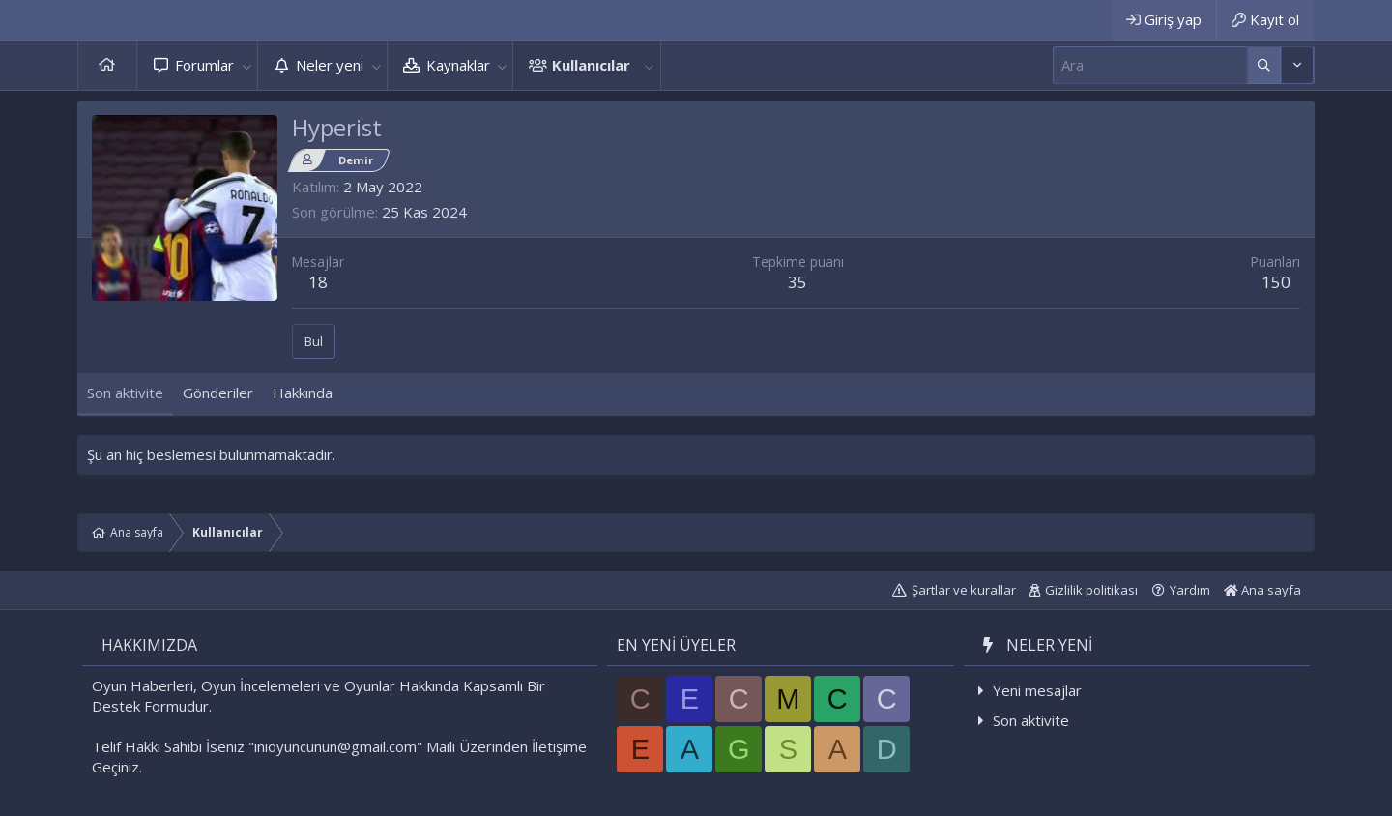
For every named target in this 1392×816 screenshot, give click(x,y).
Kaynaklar (458, 64)
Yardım (1190, 589)
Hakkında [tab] (303, 392)
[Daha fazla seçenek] (1264, 65)
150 (1276, 282)
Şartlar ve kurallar (964, 589)
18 (318, 282)
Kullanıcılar (591, 64)
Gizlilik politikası (1091, 589)
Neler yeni (329, 64)
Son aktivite (1031, 720)
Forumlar (204, 64)
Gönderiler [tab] (218, 392)
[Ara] (1150, 65)
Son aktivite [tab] (125, 392)
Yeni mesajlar (1037, 690)
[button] (246, 65)
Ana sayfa (107, 65)
